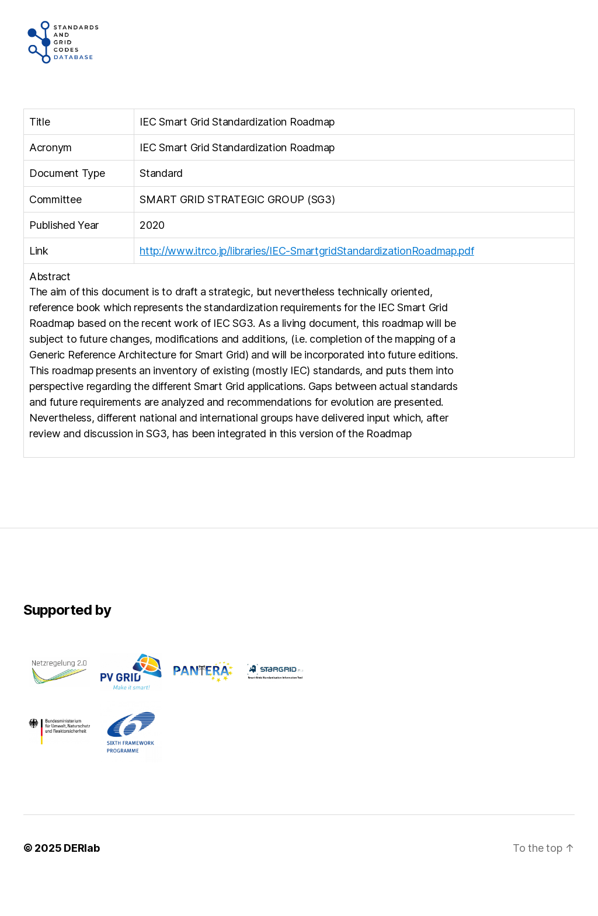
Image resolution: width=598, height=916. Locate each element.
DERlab (81, 883)
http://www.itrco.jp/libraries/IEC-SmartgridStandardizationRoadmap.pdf (307, 286)
